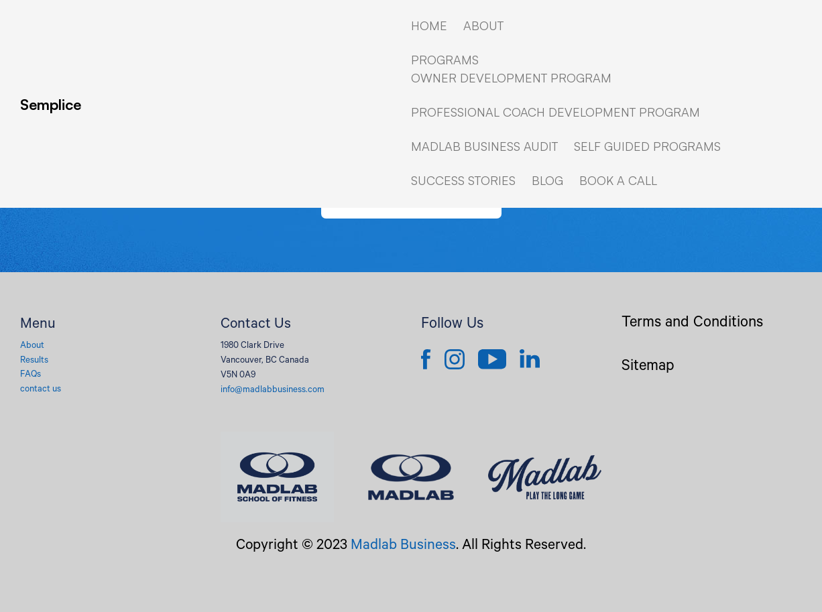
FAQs (30, 375)
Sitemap (648, 367)
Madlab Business (403, 546)
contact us (40, 390)
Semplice (50, 104)
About (32, 346)
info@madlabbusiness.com (273, 390)
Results (34, 361)
